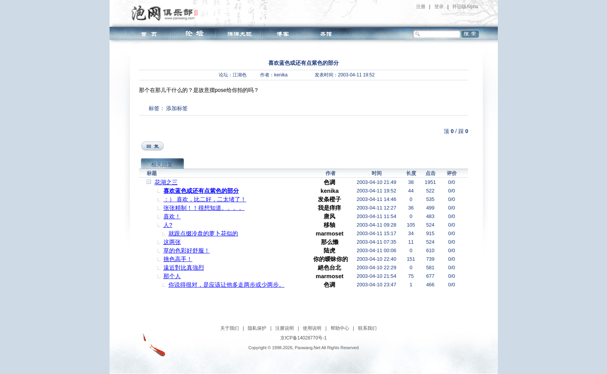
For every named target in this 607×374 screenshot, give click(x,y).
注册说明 (284, 328)
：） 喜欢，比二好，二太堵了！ (204, 199)
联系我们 (367, 328)
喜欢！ (172, 216)
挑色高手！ (177, 259)
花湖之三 (166, 182)
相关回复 (162, 164)
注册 (420, 6)
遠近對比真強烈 (183, 267)
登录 (439, 6)
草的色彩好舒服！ (186, 250)
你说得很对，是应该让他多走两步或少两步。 (226, 284)
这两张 (172, 242)
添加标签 (177, 108)
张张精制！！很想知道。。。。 (204, 207)
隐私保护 (257, 328)
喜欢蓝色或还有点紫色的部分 (201, 190)
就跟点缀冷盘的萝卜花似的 (203, 233)
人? (167, 225)
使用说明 (312, 328)
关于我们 (229, 328)
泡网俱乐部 (166, 13)
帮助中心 (340, 328)
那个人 (172, 276)
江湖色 (240, 75)
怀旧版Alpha (465, 6)
